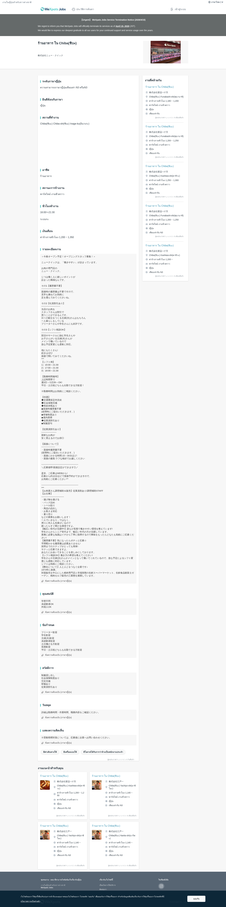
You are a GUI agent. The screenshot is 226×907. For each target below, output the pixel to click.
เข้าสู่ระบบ (178, 9)
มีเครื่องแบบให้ (70, 752)
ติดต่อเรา (103, 889)
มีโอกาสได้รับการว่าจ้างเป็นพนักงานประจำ (103, 752)
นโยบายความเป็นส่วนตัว (30, 901)
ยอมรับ (196, 899)
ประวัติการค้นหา (83, 9)
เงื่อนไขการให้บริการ (107, 885)
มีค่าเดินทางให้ (50, 752)
